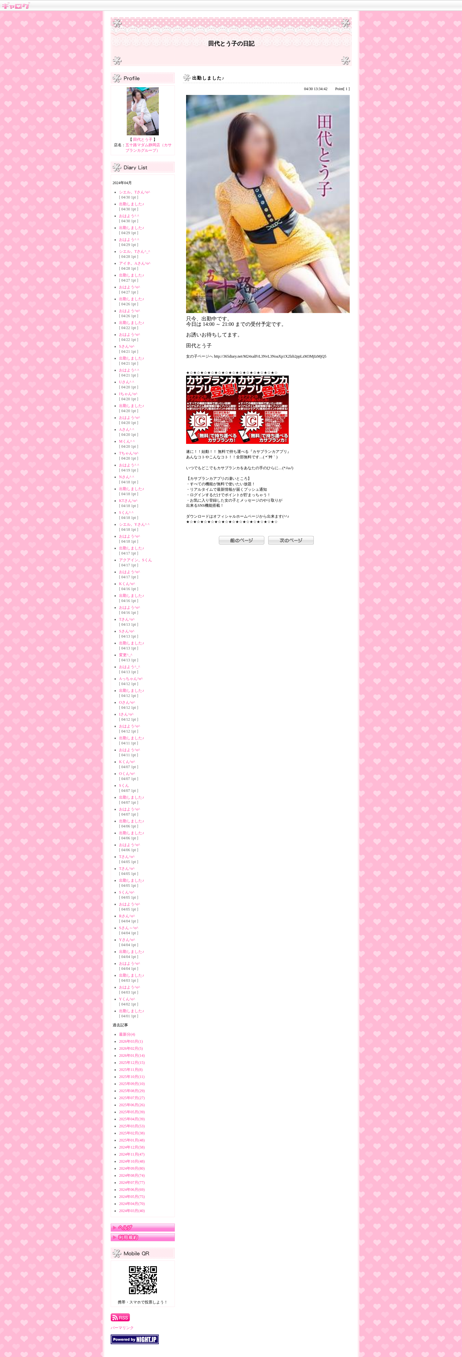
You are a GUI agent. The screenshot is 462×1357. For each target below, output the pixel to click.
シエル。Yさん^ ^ (134, 524)
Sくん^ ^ (126, 512)
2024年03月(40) (132, 1211)
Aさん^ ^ (126, 429)
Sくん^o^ (126, 892)
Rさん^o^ (127, 916)
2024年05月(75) (132, 1196)
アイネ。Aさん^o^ (134, 263)
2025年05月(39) (132, 1112)
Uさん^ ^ (126, 382)
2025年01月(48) (132, 1140)
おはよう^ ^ (129, 216)
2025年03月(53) (132, 1126)
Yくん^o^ (127, 999)
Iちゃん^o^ (128, 394)
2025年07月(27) (132, 1098)
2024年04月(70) (132, 1203)
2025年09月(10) (132, 1083)
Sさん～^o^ (128, 928)
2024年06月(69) (132, 1189)
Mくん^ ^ (127, 441)
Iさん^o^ (126, 714)
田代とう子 (142, 139)
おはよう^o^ (129, 287)
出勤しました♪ (131, 204)
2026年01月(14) (132, 1055)
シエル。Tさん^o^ (134, 192)
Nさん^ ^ (126, 477)
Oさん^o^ (127, 702)
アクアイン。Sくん (135, 560)
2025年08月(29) (132, 1091)
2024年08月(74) (132, 1175)
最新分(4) (127, 1034)
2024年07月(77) (132, 1182)
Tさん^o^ (127, 619)
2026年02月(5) (131, 1048)
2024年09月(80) (132, 1168)
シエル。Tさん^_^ (134, 251)
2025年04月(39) (132, 1119)
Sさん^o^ (126, 346)
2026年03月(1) (131, 1041)
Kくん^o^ (127, 583)
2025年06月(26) (132, 1105)
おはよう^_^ (129, 667)
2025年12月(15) (132, 1062)
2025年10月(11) (132, 1076)
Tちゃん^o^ (129, 453)
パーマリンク (122, 1328)
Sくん (124, 785)
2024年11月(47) (132, 1154)
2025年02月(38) (132, 1133)
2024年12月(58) (132, 1147)
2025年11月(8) (131, 1069)
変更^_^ (125, 655)
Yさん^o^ (127, 939)
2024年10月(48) (132, 1161)
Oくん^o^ (127, 773)
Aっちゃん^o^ (131, 678)
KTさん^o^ (128, 500)
